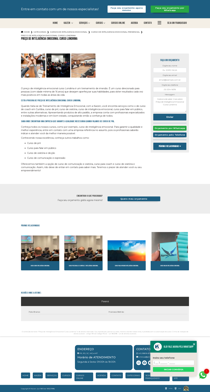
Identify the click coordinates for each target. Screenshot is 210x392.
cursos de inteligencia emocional (68, 32)
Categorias (40, 32)
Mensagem (170, 94)
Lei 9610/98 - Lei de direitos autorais (122, 334)
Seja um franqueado (177, 23)
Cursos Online (118, 23)
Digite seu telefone (170, 85)
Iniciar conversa (173, 369)
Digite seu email (170, 75)
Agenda (134, 23)
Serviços (83, 23)
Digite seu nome (170, 65)
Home (55, 23)
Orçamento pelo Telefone (170, 135)
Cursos (99, 23)
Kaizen (67, 23)
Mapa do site (178, 376)
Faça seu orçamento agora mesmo (127, 9)
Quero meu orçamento (133, 199)
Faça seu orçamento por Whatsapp (169, 9)
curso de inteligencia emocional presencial (115, 32)
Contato (148, 23)
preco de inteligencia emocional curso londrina (48, 35)
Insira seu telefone (164, 358)
